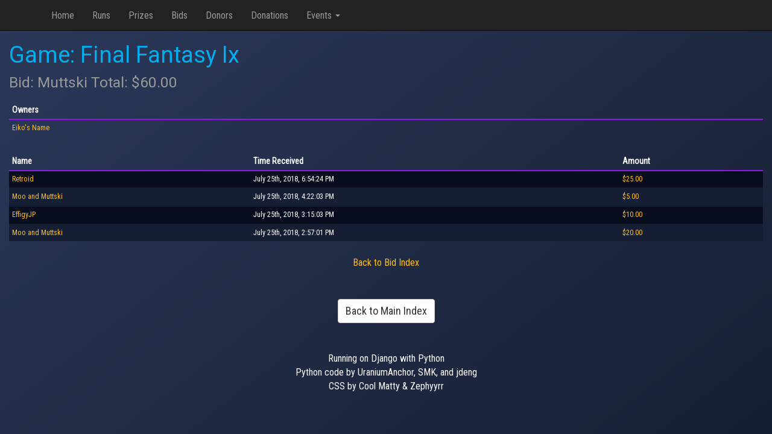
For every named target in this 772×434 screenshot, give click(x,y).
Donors (219, 15)
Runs (101, 15)
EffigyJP (24, 214)
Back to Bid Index (386, 262)
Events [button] (323, 15)
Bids (179, 15)
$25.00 (632, 179)
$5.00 (630, 196)
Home (62, 15)
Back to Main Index (386, 310)
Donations (269, 15)
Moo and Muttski (37, 196)
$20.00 (632, 232)
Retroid (23, 179)
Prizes (140, 15)
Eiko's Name (30, 128)
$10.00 (632, 214)
